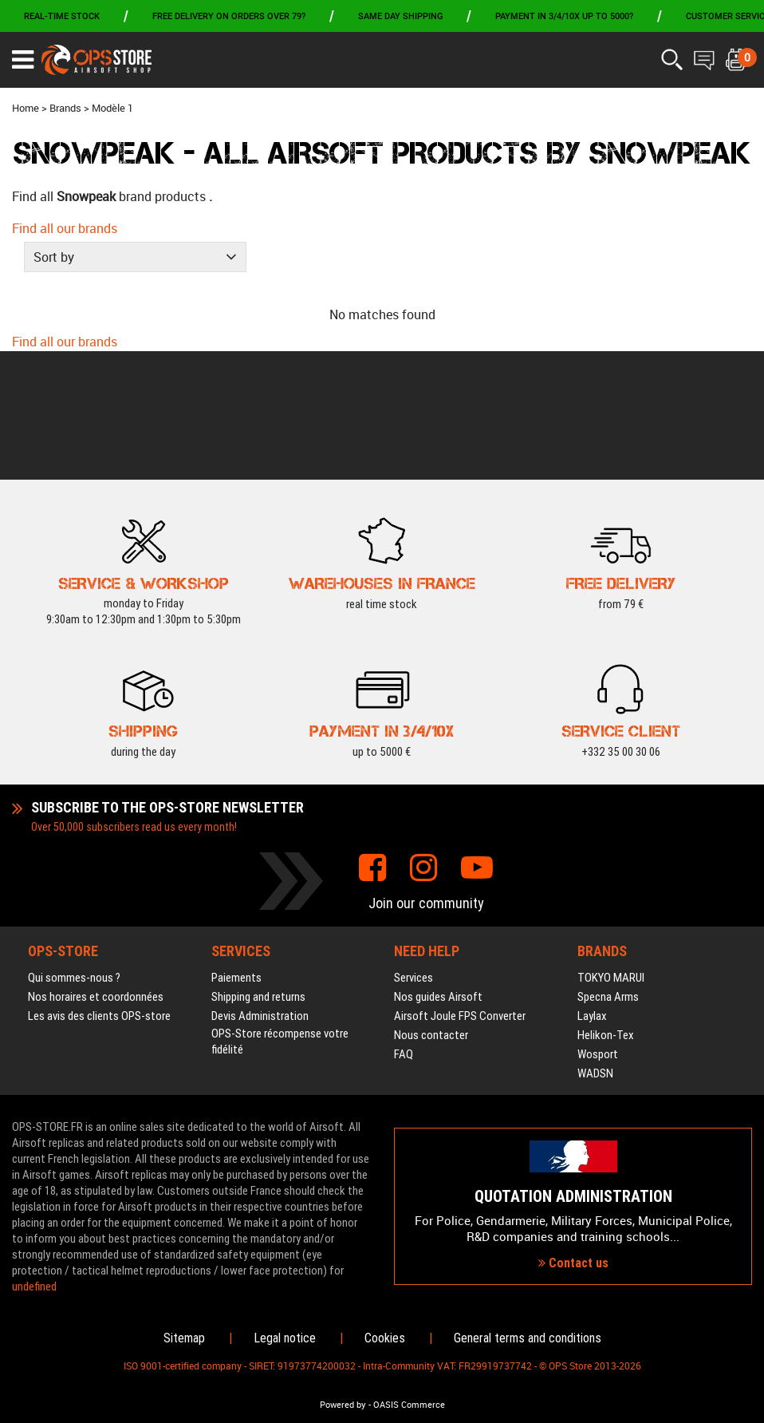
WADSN (595, 946)
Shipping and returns (258, 869)
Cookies (384, 1338)
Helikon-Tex (605, 907)
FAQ (403, 926)
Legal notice (285, 1338)
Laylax (592, 888)
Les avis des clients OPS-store (99, 888)
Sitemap (184, 1338)
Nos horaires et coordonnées (95, 869)
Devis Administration (260, 888)
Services (413, 850)
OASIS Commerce (409, 1404)
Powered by (343, 1404)
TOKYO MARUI (610, 850)
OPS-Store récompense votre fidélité (280, 914)
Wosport (597, 926)
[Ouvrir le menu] (22, 60)
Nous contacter (431, 907)
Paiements (236, 850)
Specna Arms (608, 869)
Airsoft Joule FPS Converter (460, 888)
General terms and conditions (527, 1338)
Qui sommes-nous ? (74, 850)
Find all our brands (64, 228)
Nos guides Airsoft (438, 869)
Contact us (573, 1199)
